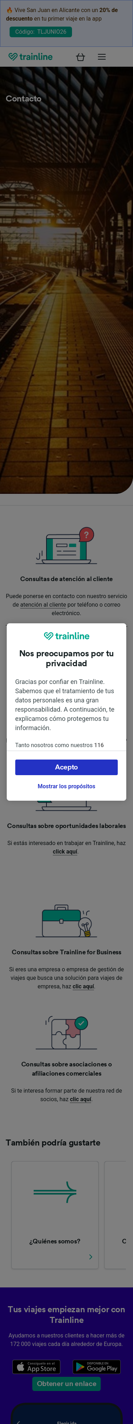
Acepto (66, 767)
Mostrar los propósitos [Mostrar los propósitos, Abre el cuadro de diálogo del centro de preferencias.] (66, 786)
